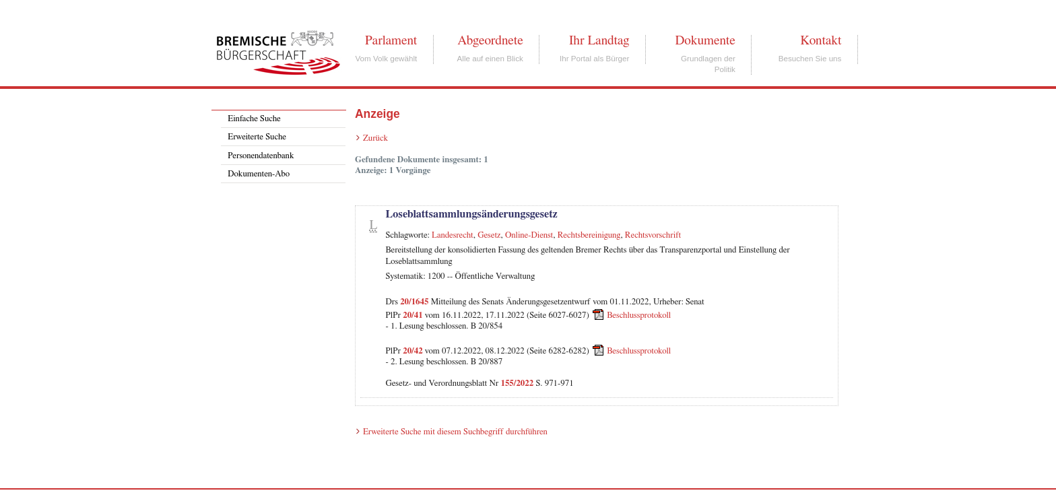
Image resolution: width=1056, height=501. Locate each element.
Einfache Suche (254, 118)
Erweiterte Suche (257, 137)
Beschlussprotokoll (639, 315)
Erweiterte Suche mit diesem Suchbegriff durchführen (455, 432)
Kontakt (820, 40)
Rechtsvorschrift (653, 235)
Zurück (375, 138)
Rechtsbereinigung (589, 235)
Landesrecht (452, 235)
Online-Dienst (529, 235)
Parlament (391, 40)
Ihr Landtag (599, 40)
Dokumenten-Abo (259, 174)
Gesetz (488, 235)
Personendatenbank (261, 156)
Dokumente (705, 40)
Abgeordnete (490, 40)
